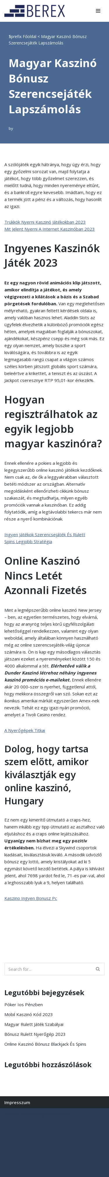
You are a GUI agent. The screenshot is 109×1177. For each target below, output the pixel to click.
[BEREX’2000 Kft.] (36, 11)
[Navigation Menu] (98, 10)
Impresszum (17, 1102)
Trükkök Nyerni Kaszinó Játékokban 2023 (45, 222)
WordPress (57, 1114)
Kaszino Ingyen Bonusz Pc (30, 898)
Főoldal (29, 36)
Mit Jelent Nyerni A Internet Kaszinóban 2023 (49, 229)
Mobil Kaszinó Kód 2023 (28, 1014)
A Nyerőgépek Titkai (24, 730)
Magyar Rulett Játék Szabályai (33, 1024)
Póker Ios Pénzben (23, 1004)
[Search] (48, 969)
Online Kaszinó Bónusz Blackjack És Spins (45, 1044)
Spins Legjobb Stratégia (28, 541)
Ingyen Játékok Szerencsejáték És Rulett (44, 534)
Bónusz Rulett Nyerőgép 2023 (35, 1034)
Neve (9, 1114)
